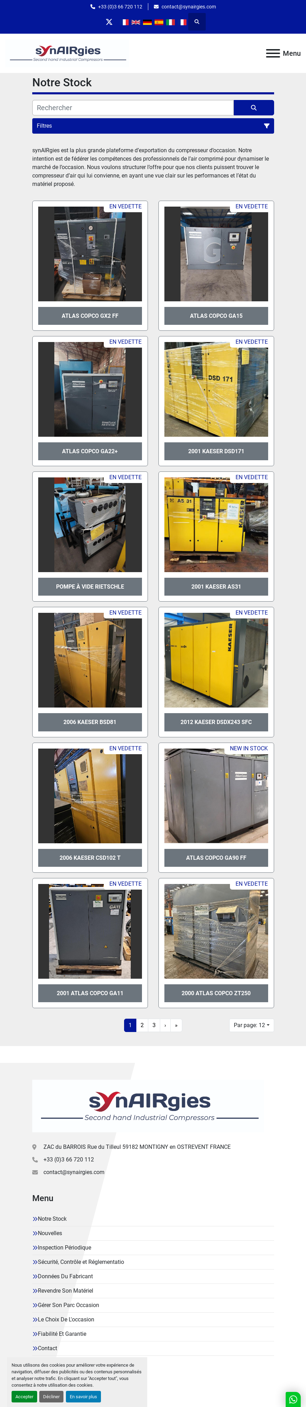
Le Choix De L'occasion (66, 1319)
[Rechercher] (133, 107)
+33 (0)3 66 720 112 (120, 6)
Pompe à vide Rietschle (90, 586)
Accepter (24, 1396)
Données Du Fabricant (65, 1276)
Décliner (51, 1396)
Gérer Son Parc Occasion (68, 1305)
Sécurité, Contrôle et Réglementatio (81, 1262)
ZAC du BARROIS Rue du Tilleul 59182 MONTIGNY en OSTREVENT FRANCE (137, 1147)
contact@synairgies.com (189, 6)
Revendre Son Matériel (65, 1290)
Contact (47, 1348)
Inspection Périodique (64, 1247)
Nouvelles (50, 1233)
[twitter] (109, 22)
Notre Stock (52, 1218)
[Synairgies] (148, 1105)
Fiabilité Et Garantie (62, 1334)
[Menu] (273, 53)
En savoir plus (83, 1396)
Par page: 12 (249, 1025)
